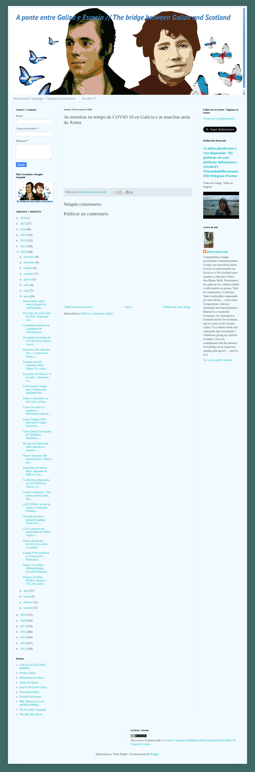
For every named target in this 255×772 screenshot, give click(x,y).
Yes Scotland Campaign (33, 709)
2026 (23, 217)
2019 (23, 614)
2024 (23, 229)
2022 (23, 240)
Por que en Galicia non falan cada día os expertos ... (35, 447)
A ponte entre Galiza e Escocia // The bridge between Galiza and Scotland (123, 17)
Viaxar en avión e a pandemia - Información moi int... (36, 410)
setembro (29, 273)
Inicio (128, 306)
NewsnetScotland (29, 692)
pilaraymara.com (217, 251)
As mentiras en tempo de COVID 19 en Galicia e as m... (37, 341)
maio (27, 296)
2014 (23, 643)
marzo (27, 596)
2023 (23, 234)
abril (26, 590)
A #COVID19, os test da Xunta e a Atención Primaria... (36, 508)
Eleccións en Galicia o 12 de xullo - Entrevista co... (37, 377)
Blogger (154, 754)
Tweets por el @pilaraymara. (219, 118)
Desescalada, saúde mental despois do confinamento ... (34, 304)
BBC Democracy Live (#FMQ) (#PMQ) (32, 703)
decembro (29, 256)
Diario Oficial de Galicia (33, 687)
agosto (27, 279)
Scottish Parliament (30, 696)
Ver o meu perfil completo (217, 360)
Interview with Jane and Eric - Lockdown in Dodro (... (36, 353)
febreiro (28, 602)
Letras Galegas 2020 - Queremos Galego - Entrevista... (35, 423)
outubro (28, 268)
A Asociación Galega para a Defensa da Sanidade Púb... (34, 389)
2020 (23, 251)
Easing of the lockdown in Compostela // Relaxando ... (36, 556)
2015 (23, 637)
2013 (23, 648)
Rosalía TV (89, 98)
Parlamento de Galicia (32, 677)
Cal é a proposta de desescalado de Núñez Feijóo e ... (37, 532)
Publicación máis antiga (177, 306)
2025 (23, 223)
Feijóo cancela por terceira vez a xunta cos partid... (35, 544)
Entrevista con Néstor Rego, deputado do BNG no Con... (35, 471)
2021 (23, 246)
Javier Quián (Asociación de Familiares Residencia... (37, 435)
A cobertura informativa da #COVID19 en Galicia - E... (36, 483)
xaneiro (28, 607)
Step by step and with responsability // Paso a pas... (37, 459)
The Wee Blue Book (31, 714)
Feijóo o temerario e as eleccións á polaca (35, 400)
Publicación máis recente (79, 306)
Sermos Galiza (28, 672)
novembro (29, 262)
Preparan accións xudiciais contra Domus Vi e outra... (35, 365)
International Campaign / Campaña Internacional (44, 98)
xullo (27, 285)
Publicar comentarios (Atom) (97, 313)
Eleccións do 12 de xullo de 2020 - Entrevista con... (36, 316)
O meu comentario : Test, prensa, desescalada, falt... (37, 495)
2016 (23, 631)
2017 (23, 626)
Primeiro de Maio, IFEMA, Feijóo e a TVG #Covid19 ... (35, 580)
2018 (23, 620)
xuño (27, 290)
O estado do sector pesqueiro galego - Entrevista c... (34, 520)
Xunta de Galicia (29, 682)
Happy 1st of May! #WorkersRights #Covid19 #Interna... (36, 568)
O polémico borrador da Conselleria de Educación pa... (36, 329)
